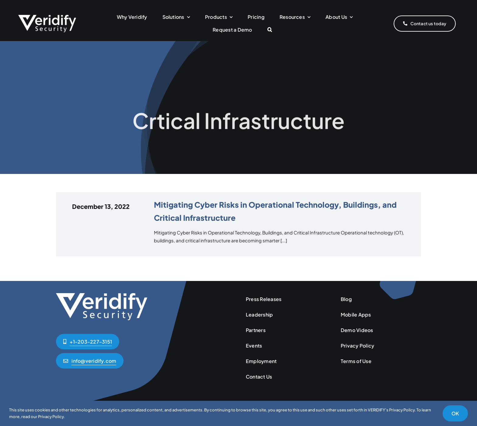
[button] (269, 30)
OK (455, 413)
